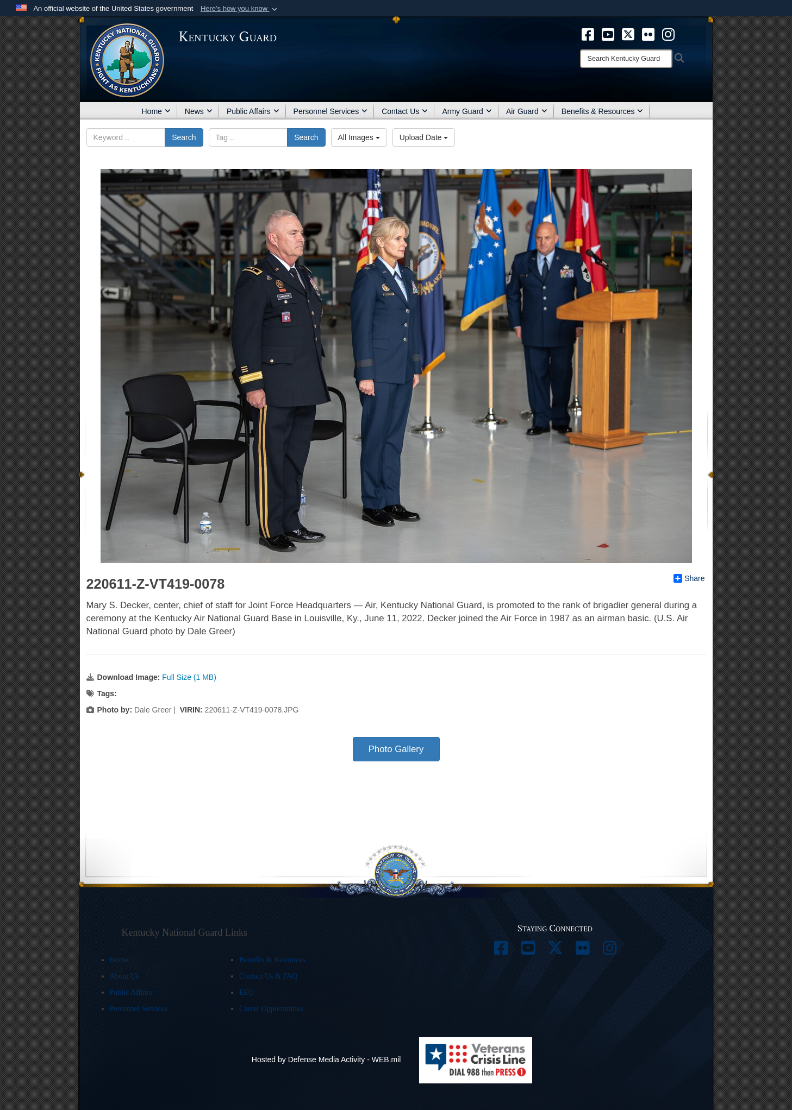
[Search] (626, 58)
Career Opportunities (271, 1009)
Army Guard (466, 111)
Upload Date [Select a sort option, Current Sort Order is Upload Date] (424, 137)
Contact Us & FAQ (268, 976)
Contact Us (405, 111)
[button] (240, 8)
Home (156, 111)
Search (184, 137)
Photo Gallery (396, 749)
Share (688, 578)
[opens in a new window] (588, 33)
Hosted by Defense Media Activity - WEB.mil (326, 1059)
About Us (124, 976)
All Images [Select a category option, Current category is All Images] (359, 137)
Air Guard (526, 111)
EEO (246, 992)
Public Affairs (253, 111)
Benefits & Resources (603, 111)
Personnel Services (331, 111)
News (199, 111)
